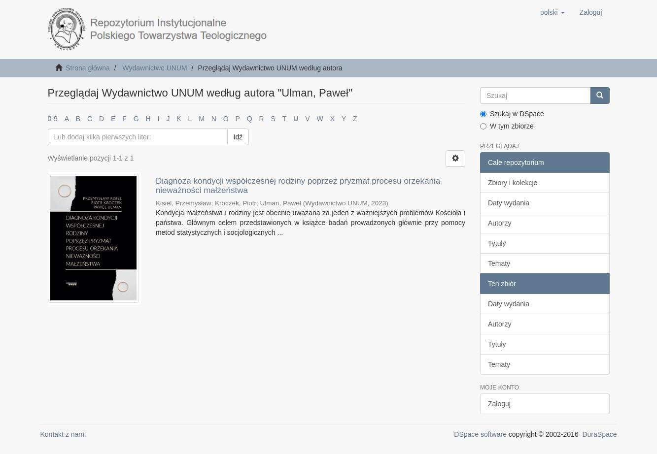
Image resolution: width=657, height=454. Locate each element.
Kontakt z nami (63, 434)
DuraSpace (599, 434)
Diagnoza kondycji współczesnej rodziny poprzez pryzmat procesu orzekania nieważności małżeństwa (298, 185)
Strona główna (88, 68)
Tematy (499, 263)
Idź (238, 137)
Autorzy (499, 223)
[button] (552, 12)
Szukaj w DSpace (512, 114)
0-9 (53, 119)
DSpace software (480, 434)
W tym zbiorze (507, 126)
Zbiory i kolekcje (512, 183)
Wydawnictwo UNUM (154, 68)
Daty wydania (508, 203)
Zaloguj (499, 404)
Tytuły (497, 243)
